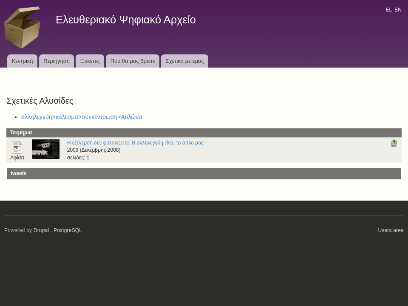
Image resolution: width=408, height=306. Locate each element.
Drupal (41, 230)
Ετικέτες (90, 61)
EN (398, 10)
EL (388, 10)
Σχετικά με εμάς (185, 61)
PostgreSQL (68, 230)
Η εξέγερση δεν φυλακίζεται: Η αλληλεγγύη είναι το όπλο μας (135, 143)
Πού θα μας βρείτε (132, 61)
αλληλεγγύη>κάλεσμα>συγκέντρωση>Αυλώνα (81, 116)
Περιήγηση (56, 61)
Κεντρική (22, 61)
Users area (391, 230)
